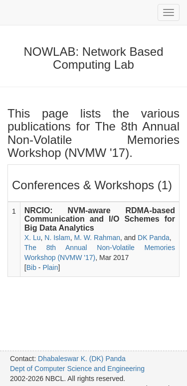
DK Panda (154, 238)
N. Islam (57, 238)
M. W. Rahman (97, 238)
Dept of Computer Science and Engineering (77, 369)
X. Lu (32, 238)
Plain (50, 267)
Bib (31, 267)
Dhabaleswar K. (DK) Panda (82, 359)
